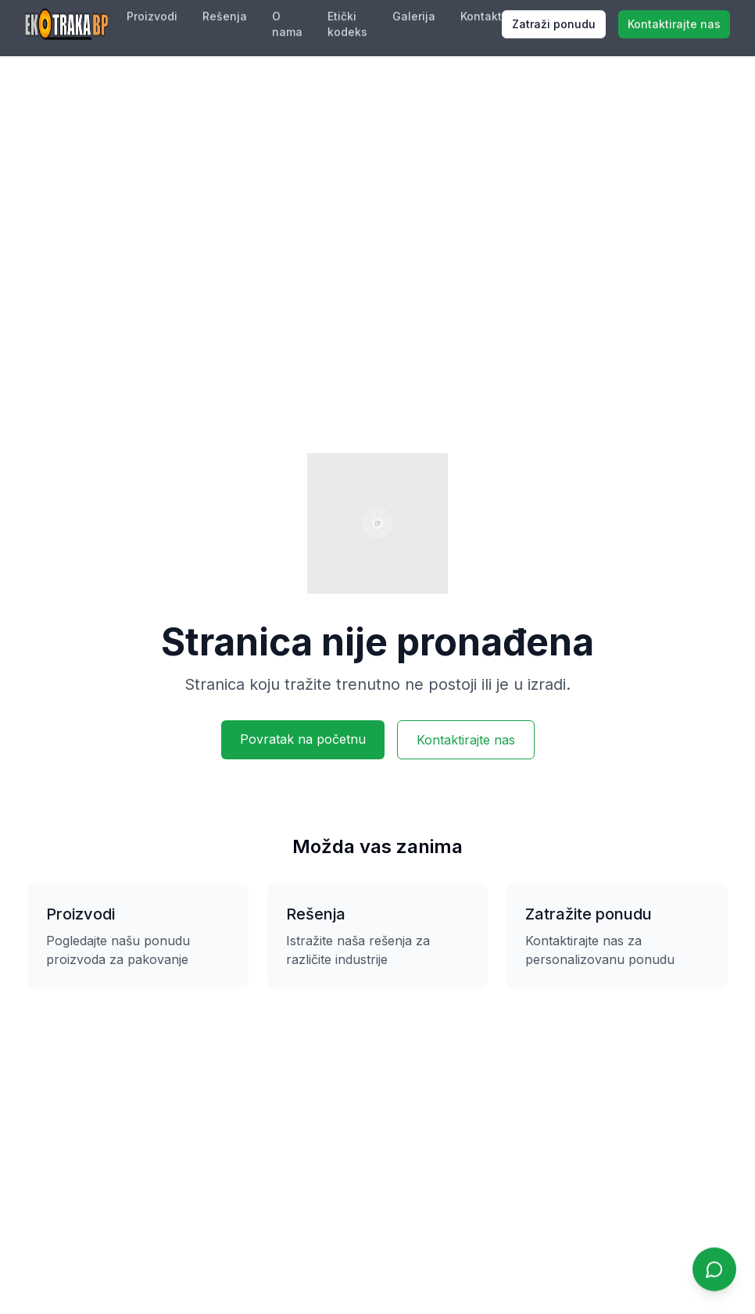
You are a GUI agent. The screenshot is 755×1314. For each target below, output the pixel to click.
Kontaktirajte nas (466, 740)
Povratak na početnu (303, 739)
